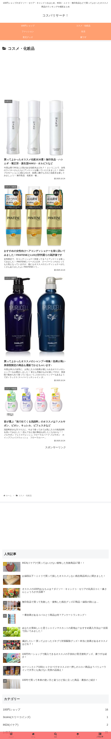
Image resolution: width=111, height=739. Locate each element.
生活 (55, 671)
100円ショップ (55, 542)
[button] (105, 697)
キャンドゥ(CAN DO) (55, 588)
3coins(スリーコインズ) (55, 550)
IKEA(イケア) (55, 557)
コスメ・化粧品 (55, 603)
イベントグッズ (55, 573)
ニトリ (55, 626)
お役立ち (55, 565)
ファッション (55, 633)
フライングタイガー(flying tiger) (55, 641)
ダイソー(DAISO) (55, 618)
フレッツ (55, 649)
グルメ (55, 595)
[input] (55, 697)
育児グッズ (55, 679)
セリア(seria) (55, 611)
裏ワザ (55, 687)
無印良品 (55, 664)
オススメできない (55, 580)
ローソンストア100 (55, 656)
